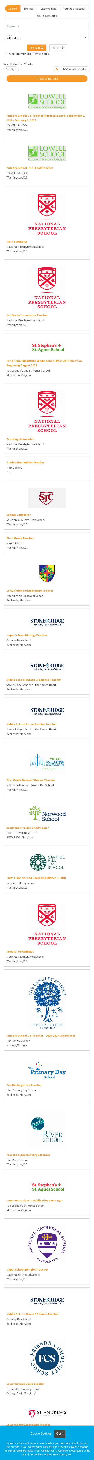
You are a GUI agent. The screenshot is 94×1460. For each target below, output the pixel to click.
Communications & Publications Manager (34, 1200)
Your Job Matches (74, 8)
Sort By (10, 69)
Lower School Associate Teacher (28, 1424)
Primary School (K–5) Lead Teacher (29, 168)
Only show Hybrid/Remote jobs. (29, 53)
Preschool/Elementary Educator (28, 1155)
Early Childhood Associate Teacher (29, 590)
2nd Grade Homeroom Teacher (27, 315)
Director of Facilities (20, 951)
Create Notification (75, 69)
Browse (29, 8)
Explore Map (48, 8)
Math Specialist (16, 241)
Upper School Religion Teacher (27, 1269)
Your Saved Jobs (47, 15)
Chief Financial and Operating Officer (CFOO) (36, 878)
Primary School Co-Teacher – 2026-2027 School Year (40, 1035)
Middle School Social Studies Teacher (31, 724)
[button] (58, 47)
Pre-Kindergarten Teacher (24, 1085)
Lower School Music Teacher (25, 1384)
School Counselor (18, 514)
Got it (59, 1433)
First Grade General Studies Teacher (30, 780)
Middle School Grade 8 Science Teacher (32, 1314)
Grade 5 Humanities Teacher (25, 462)
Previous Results (47, 79)
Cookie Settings (41, 1433)
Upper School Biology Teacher (26, 635)
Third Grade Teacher (20, 538)
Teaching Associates (20, 439)
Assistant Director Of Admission (27, 828)
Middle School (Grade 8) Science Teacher (33, 679)
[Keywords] (47, 26)
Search (12, 8)
